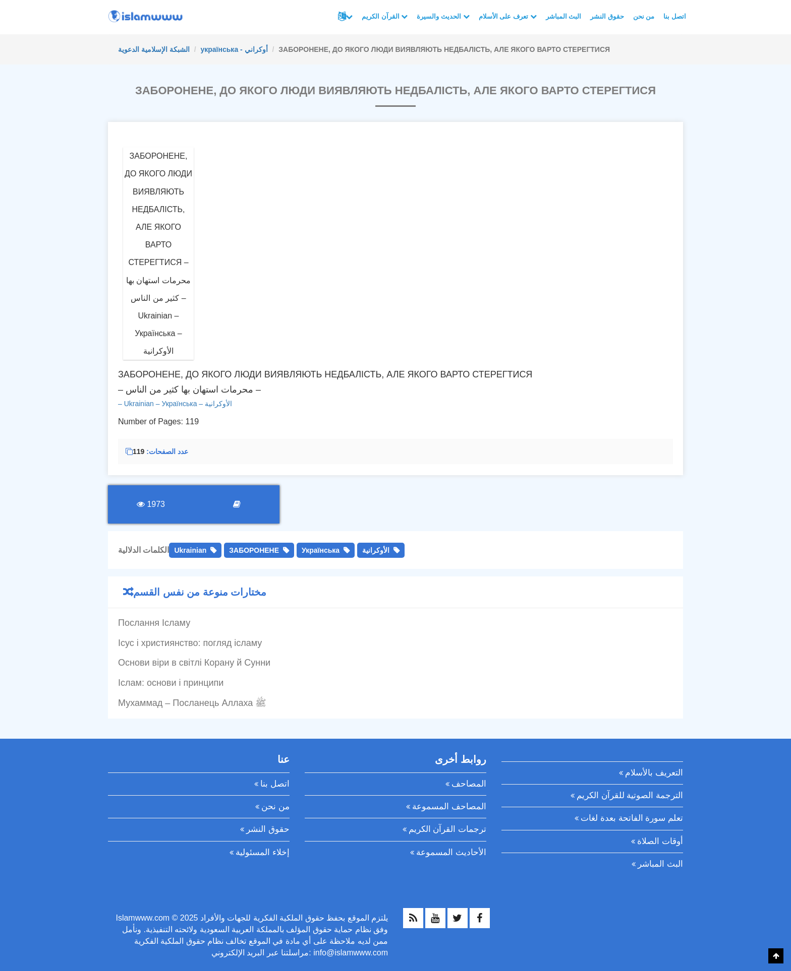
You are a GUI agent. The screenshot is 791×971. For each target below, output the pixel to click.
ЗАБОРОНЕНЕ (254, 550)
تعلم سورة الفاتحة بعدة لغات (632, 818)
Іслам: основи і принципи (170, 683)
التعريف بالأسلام (654, 773)
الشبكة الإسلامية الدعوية (154, 49)
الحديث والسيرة (443, 16)
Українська (321, 550)
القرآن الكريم (385, 16)
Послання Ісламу (154, 623)
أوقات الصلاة (660, 841)
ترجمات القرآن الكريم (447, 829)
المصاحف (468, 784)
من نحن (644, 16)
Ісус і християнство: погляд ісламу (190, 643)
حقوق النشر (607, 16)
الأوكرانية (375, 550)
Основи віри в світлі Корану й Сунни (194, 663)
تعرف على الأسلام (508, 16)
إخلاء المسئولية (263, 852)
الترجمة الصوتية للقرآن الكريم (630, 795)
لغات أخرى (349, 16)
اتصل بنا (674, 16)
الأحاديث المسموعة (451, 852)
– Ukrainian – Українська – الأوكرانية (175, 404)
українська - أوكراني (233, 49)
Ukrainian (190, 550)
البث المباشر (564, 16)
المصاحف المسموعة (449, 806)
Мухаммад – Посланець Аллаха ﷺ (192, 703)
